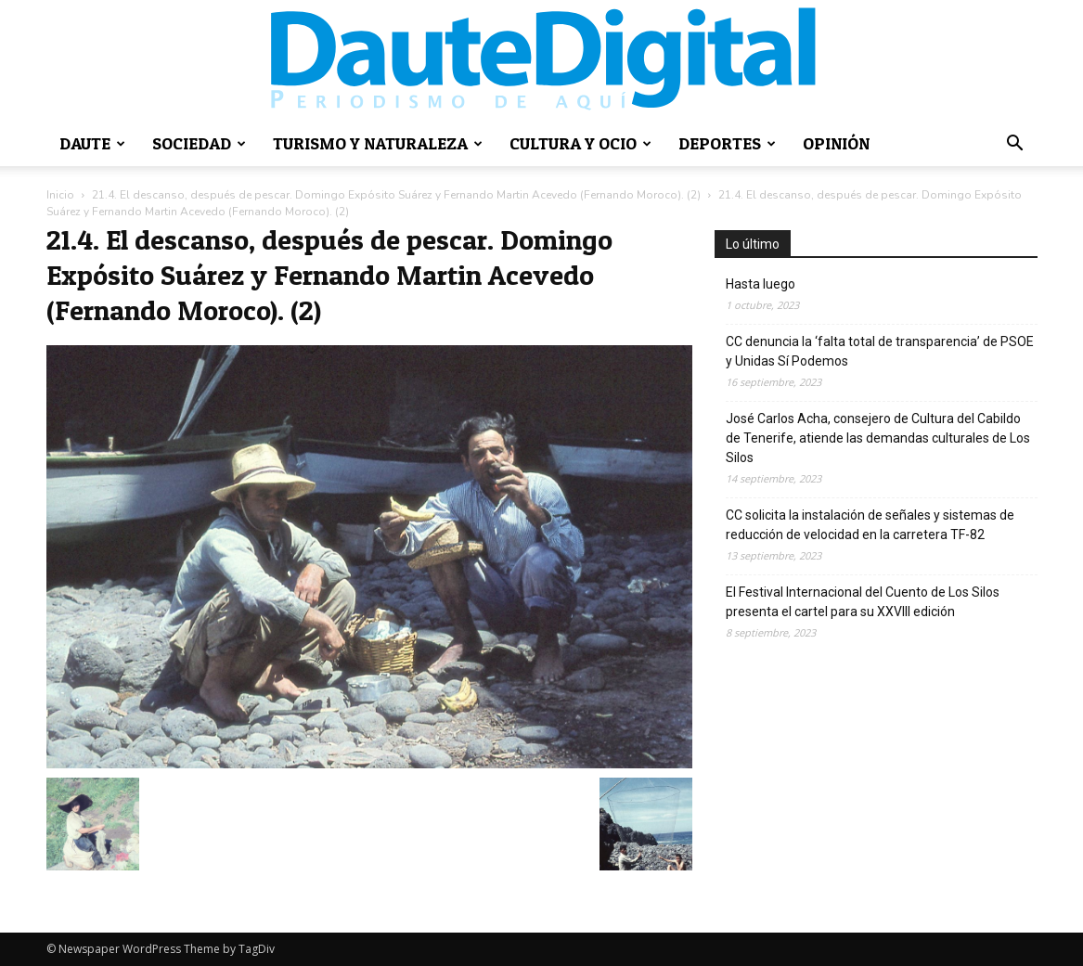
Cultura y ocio (580, 143)
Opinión (836, 143)
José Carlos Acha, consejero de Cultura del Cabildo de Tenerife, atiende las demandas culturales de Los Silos (878, 438)
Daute (92, 143)
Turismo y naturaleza (378, 143)
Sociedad (199, 143)
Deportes (727, 143)
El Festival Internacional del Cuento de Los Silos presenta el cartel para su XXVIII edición (862, 602)
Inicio (60, 194)
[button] (1015, 145)
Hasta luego (760, 284)
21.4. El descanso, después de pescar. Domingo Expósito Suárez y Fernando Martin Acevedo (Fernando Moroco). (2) (396, 194)
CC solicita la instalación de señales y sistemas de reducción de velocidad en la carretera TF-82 (870, 525)
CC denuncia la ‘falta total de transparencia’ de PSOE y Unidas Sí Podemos (880, 351)
